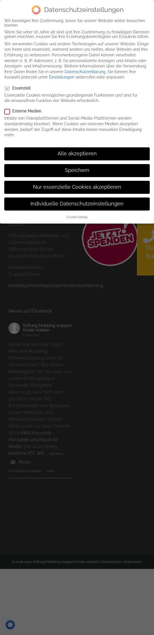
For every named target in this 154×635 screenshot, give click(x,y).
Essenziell (20, 86)
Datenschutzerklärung (85, 70)
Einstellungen (61, 76)
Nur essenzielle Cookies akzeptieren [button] (77, 186)
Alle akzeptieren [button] (77, 152)
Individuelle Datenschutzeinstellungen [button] (77, 202)
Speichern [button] (77, 169)
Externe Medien (25, 110)
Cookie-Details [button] (77, 215)
